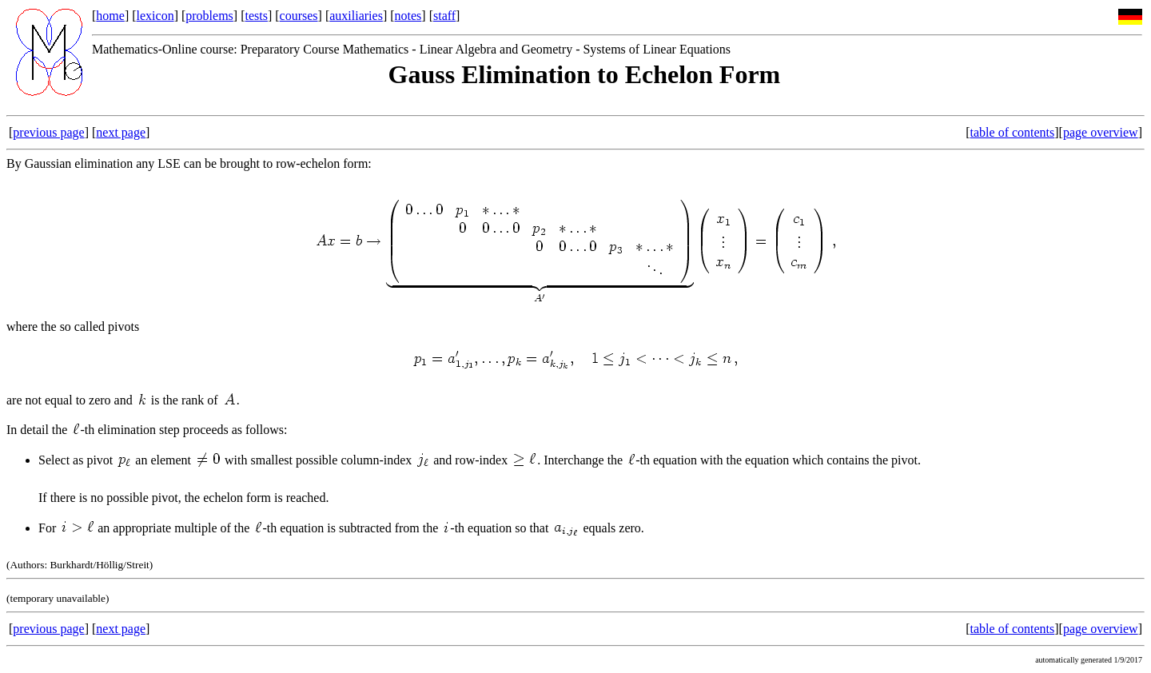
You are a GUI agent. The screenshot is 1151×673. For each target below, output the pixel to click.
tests (256, 15)
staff (444, 15)
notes (408, 15)
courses (299, 15)
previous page (48, 132)
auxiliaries (356, 15)
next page (120, 132)
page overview (1100, 132)
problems (209, 15)
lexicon (155, 15)
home (110, 15)
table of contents (1012, 132)
